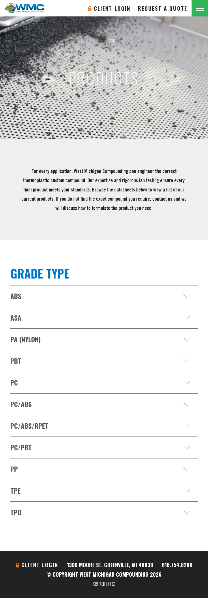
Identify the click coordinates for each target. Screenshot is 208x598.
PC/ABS (21, 404)
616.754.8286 (177, 565)
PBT (15, 361)
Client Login (112, 8)
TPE (15, 491)
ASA (15, 318)
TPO (15, 512)
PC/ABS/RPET (29, 426)
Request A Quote (162, 8)
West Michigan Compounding (25, 8)
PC (14, 383)
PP (14, 469)
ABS (15, 296)
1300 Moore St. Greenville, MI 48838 (110, 565)
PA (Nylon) (25, 339)
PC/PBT (21, 447)
